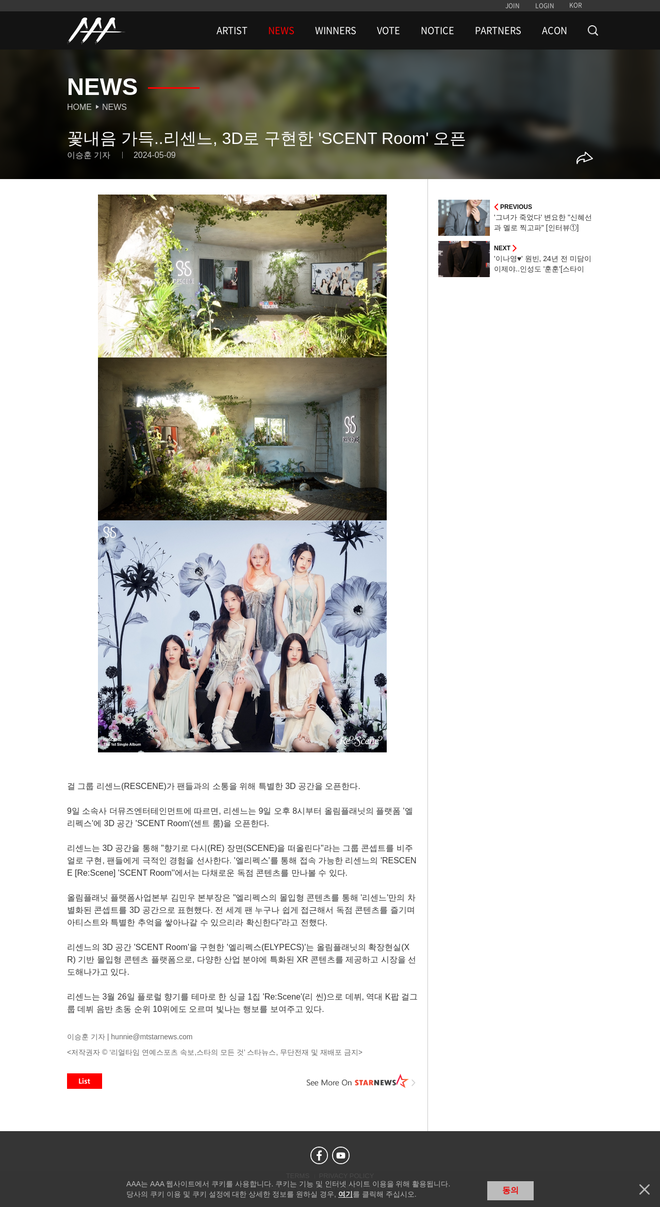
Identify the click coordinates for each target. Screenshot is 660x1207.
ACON (554, 30)
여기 (345, 1194)
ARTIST (232, 30)
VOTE (388, 30)
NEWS (281, 30)
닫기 (644, 1189)
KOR (575, 5)
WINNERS (335, 30)
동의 (510, 1190)
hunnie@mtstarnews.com (151, 1037)
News (114, 107)
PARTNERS (498, 30)
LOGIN (544, 6)
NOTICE (437, 30)
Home (79, 107)
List (84, 1081)
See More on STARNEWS (361, 1081)
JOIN (512, 6)
